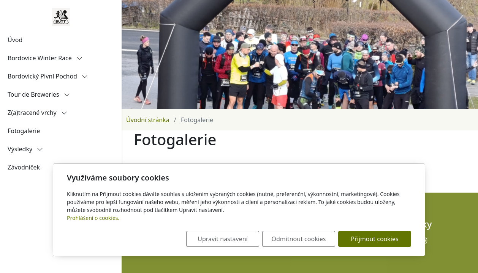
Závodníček (24, 167)
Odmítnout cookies (299, 239)
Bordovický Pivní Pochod (48, 76)
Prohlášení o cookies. (93, 217)
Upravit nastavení (222, 239)
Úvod (15, 40)
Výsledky (25, 149)
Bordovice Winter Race (45, 58)
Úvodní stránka (147, 120)
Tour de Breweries (39, 94)
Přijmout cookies (374, 239)
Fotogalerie (24, 131)
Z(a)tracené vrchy (37, 112)
